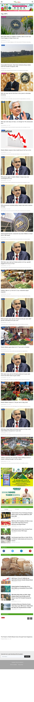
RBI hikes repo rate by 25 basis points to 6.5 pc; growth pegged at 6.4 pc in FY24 (16, 262)
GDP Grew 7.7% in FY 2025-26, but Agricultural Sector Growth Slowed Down (22, 601)
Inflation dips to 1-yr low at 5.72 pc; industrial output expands (15, 291)
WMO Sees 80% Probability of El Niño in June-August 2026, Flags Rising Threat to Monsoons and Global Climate (22, 537)
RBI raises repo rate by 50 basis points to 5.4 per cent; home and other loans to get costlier (15, 374)
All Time (27, 520)
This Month (17, 520)
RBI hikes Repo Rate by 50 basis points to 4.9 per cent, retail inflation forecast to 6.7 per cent (16, 430)
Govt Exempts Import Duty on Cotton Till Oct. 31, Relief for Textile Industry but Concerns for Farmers (22, 559)
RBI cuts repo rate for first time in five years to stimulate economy (16, 94)
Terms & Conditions (13, 697)
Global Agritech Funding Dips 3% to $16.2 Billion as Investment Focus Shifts (22, 612)
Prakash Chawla (3, 461)
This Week (6, 520)
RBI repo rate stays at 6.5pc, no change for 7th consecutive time (17, 122)
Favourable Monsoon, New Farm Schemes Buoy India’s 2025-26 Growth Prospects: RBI (16, 65)
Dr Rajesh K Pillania (4, 671)
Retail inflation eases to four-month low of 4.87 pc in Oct (16, 150)
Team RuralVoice (3, 125)
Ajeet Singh (13, 615)
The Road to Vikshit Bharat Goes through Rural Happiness (16, 669)
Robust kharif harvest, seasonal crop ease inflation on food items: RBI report (16, 234)
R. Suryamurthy (3, 40)
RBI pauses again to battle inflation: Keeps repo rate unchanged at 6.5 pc (15, 177)
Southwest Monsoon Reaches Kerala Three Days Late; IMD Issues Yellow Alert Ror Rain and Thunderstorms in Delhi (22, 635)
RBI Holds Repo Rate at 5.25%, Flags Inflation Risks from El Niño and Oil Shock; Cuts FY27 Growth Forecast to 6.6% (21, 625)
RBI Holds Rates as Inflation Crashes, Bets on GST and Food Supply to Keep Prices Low (16, 37)
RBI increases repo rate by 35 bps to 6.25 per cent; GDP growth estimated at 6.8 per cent (16, 319)
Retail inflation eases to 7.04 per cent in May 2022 (14, 402)
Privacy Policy (20, 697)
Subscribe (27, 689)
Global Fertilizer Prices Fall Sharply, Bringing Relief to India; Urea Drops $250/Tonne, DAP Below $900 (22, 526)
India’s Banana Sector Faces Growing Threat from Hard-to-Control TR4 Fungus (22, 547)
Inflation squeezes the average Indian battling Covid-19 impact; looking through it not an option (15, 458)
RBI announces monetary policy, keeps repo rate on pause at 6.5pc (16, 206)
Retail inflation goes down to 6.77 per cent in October (15, 347)
